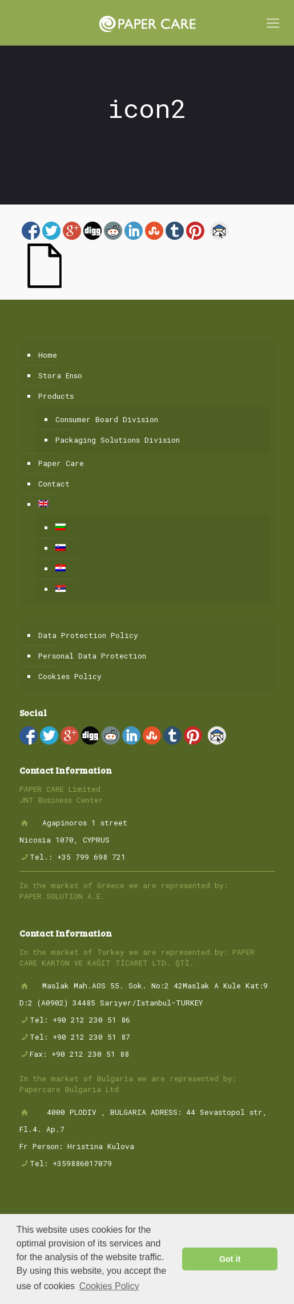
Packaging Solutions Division (117, 440)
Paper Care (61, 463)
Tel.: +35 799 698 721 (78, 857)
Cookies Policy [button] (109, 1286)
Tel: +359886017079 (71, 1163)
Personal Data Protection (92, 656)
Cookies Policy (70, 676)
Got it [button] (230, 1259)
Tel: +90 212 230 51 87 (80, 1037)
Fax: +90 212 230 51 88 (79, 1054)
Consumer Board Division (106, 419)
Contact (54, 484)
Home (47, 355)
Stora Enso (60, 375)
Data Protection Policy (88, 635)
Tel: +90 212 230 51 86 (80, 1020)
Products (56, 396)
